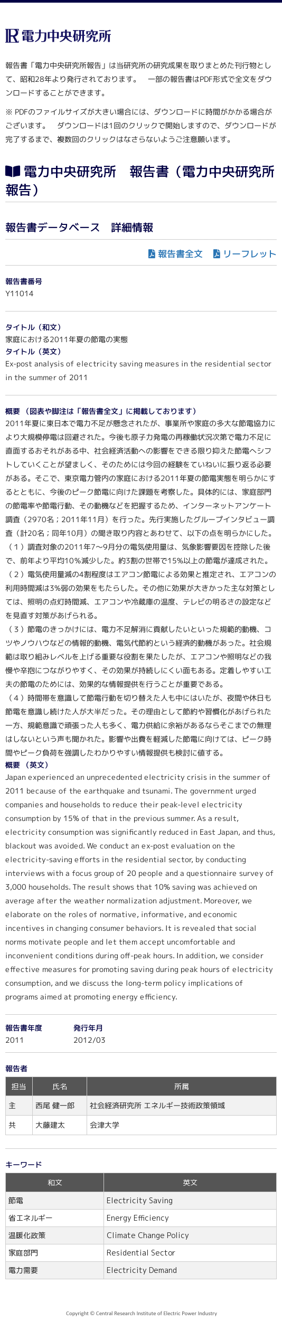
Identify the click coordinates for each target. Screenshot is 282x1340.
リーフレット (250, 254)
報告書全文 (180, 254)
